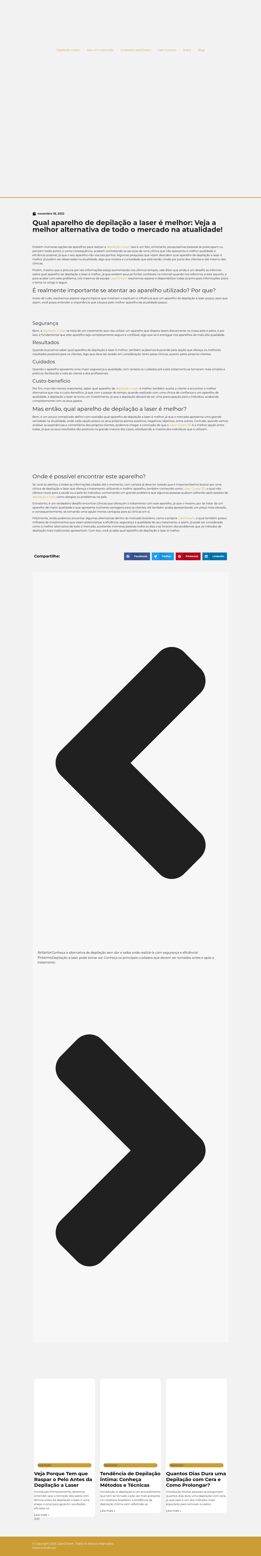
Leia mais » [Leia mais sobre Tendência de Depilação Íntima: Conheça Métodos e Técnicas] (107, 1510)
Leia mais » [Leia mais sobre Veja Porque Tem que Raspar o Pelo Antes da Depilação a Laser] (41, 1514)
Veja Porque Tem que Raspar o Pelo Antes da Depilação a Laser (63, 1479)
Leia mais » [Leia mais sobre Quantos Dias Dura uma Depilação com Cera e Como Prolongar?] (173, 1510)
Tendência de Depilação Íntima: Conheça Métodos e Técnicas (130, 1479)
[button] (137, 556)
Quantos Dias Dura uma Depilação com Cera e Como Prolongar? (196, 1479)
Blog (201, 50)
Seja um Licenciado (100, 50)
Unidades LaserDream (135, 50)
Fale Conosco (167, 50)
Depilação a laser (68, 50)
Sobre (187, 50)
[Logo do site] (130, 23)
